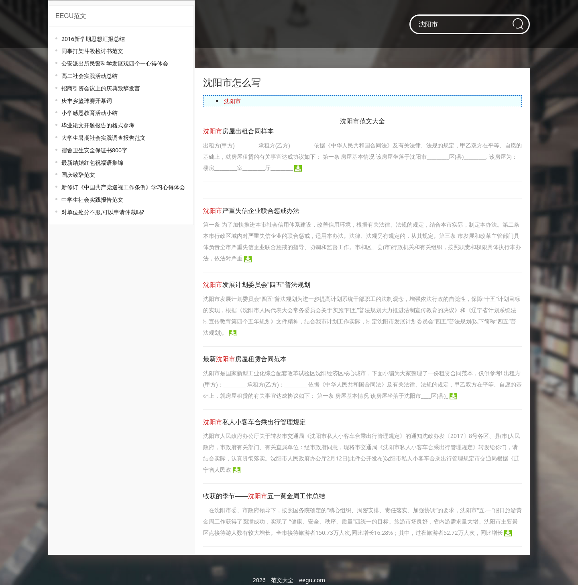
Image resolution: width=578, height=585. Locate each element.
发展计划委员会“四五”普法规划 (256, 284)
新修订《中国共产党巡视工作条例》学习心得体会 (123, 187)
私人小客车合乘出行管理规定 (254, 422)
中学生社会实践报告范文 (92, 199)
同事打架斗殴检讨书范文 (92, 51)
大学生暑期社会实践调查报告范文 (103, 137)
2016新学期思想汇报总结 (93, 39)
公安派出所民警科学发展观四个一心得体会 (114, 63)
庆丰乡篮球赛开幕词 (86, 100)
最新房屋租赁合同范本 (245, 359)
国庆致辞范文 (78, 174)
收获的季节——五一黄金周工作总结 (264, 496)
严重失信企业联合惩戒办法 (251, 210)
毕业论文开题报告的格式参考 (97, 125)
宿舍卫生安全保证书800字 (94, 150)
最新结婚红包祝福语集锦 (92, 162)
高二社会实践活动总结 (89, 76)
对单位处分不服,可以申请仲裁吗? (102, 212)
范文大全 (282, 580)
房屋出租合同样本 (238, 131)
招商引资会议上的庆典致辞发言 (100, 88)
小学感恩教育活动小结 (89, 113)
